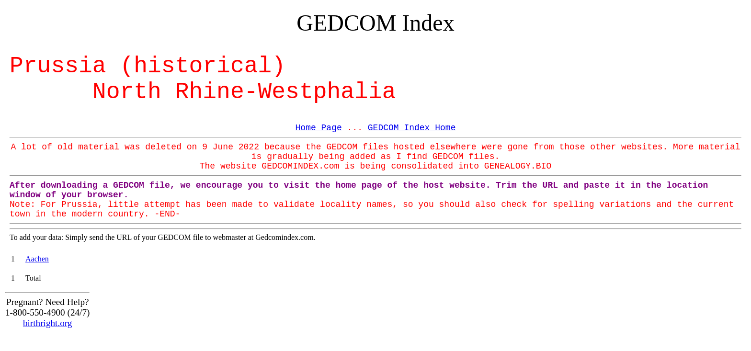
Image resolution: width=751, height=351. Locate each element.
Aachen (37, 259)
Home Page (319, 128)
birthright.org (47, 323)
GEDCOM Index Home (412, 128)
